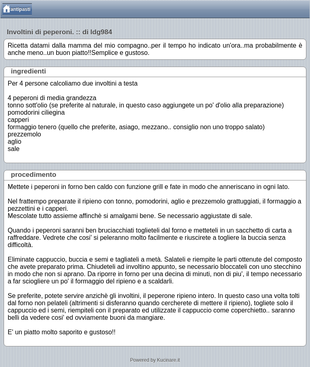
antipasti (20, 9)
